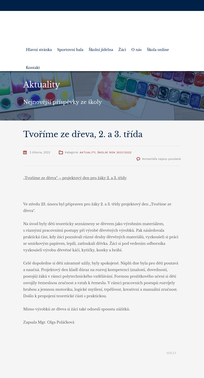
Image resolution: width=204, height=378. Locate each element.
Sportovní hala (70, 47)
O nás (136, 47)
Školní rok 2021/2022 (114, 152)
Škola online (158, 47)
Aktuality (87, 152)
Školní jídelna (101, 47)
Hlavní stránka (39, 47)
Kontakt (33, 65)
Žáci (122, 47)
